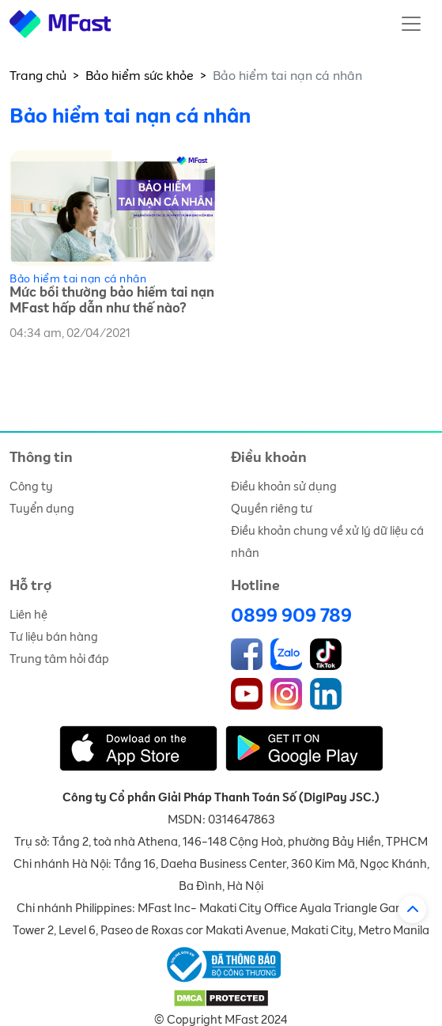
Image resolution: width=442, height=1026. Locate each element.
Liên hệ (28, 615)
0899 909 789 (291, 616)
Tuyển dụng (41, 509)
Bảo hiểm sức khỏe (139, 76)
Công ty (31, 487)
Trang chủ (37, 76)
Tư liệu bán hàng (53, 637)
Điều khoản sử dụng (284, 487)
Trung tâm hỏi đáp (59, 659)
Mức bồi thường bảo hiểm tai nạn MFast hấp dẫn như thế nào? (111, 301)
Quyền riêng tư (271, 509)
